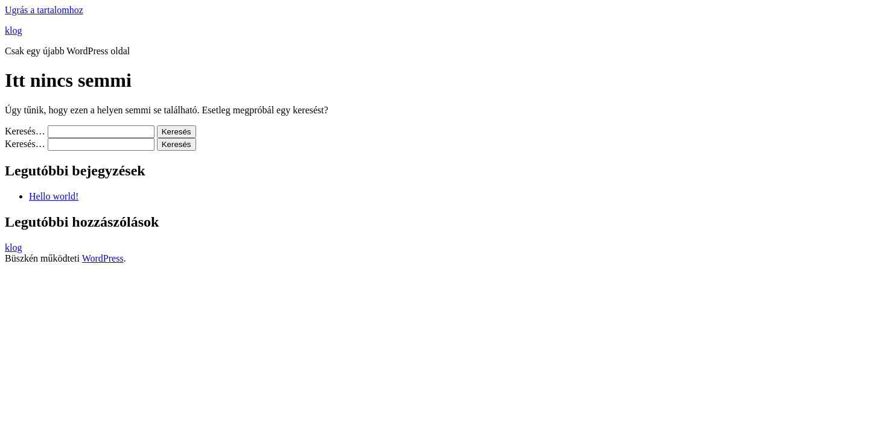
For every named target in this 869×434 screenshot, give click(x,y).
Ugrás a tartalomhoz (44, 10)
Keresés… (25, 131)
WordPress (103, 258)
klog (13, 30)
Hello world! (53, 196)
